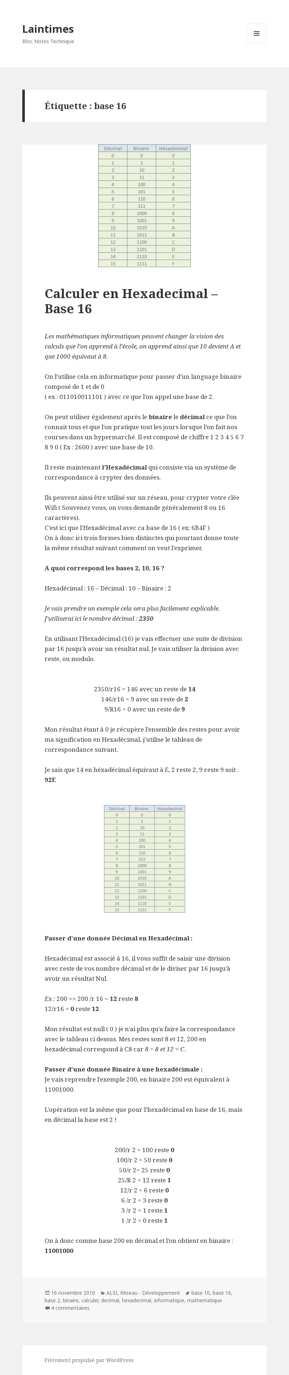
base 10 (200, 1292)
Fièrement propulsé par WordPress (89, 1360)
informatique (169, 1300)
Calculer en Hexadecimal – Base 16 (131, 301)
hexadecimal (136, 1300)
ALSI (112, 1292)
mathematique (204, 1300)
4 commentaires (70, 1307)
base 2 (52, 1300)
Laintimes (48, 29)
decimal (110, 1300)
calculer (89, 1300)
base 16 (222, 1292)
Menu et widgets (257, 43)
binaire (70, 1300)
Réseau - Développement (150, 1292)
